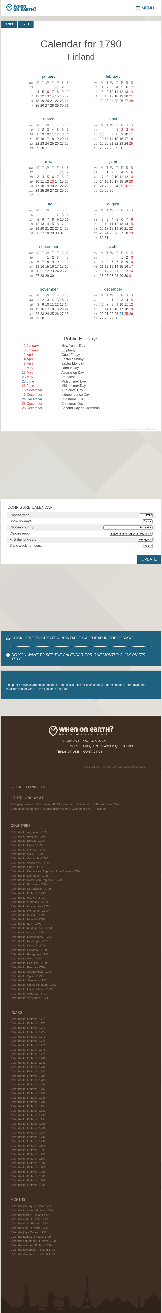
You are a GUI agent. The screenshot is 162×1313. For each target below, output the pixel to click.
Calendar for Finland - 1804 (28, 1163)
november (49, 289)
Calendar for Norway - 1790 (28, 945)
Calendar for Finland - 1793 (28, 1115)
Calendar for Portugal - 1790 (29, 962)
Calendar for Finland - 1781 (28, 1062)
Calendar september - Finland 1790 (33, 1240)
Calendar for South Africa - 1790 (31, 971)
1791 (26, 24)
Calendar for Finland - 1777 (28, 1045)
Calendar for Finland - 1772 (28, 1023)
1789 (9, 24)
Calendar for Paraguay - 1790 (29, 954)
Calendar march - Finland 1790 (30, 1214)
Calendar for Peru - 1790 (26, 958)
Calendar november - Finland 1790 (33, 1249)
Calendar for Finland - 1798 (28, 1137)
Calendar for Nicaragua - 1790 (30, 941)
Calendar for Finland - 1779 (28, 1054)
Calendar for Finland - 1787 (28, 1088)
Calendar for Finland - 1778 (28, 1049)
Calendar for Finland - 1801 (28, 1150)
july (49, 204)
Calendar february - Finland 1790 (32, 1210)
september (48, 246)
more (74, 746)
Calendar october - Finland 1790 (31, 1245)
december (113, 289)
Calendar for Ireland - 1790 (28, 919)
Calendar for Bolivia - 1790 (28, 840)
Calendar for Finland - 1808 (28, 1180)
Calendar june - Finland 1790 (29, 1227)
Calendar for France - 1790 (28, 897)
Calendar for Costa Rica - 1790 (30, 862)
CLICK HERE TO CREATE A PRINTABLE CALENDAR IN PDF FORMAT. (72, 638)
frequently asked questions (108, 746)
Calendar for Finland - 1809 (28, 1184)
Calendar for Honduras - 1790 (30, 910)
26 (126, 186)
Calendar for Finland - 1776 (28, 1040)
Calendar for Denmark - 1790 (29, 875)
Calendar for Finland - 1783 (28, 1071)
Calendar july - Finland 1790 (28, 1232)
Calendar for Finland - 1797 (28, 1132)
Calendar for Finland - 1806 (28, 1171)
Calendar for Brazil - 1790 (27, 845)
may (49, 161)
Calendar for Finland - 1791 (28, 1106)
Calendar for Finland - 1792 (28, 1110)
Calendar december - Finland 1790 (33, 1254)
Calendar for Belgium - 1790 (28, 836)
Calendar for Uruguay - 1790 (29, 993)
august (113, 204)
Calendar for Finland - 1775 (28, 1036)
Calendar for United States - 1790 (32, 989)
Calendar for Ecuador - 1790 (29, 884)
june (113, 161)
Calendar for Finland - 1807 (28, 1176)
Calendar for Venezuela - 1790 (30, 998)
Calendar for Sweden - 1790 (28, 980)
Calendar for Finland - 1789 (28, 1097)
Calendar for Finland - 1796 (28, 1128)
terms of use (67, 751)
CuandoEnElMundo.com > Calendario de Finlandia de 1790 (81, 804)
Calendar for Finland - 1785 (28, 1080)
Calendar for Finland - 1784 (28, 1075)
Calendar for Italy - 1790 (26, 923)
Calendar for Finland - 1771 (28, 1019)
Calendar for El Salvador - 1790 (31, 888)
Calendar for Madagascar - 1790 (31, 928)
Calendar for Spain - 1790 (27, 976)
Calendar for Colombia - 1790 (29, 858)
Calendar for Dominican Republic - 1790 (36, 880)
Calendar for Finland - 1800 (28, 1145)
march (48, 119)
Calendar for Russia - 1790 (28, 967)
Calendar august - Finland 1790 (31, 1236)
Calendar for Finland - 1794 (28, 1119)
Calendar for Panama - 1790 (29, 949)
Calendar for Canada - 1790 (28, 849)
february (113, 76)
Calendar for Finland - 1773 (28, 1027)
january (48, 76)
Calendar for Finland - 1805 (28, 1167)
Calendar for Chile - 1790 (27, 854)
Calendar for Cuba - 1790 (27, 867)
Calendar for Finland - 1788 (28, 1093)
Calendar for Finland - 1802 (28, 1154)
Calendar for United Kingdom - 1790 (34, 984)
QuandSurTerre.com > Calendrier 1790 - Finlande (74, 808)
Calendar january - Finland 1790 (31, 1206)
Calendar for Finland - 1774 (28, 1032)
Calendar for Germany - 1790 (29, 901)
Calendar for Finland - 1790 (28, 893)
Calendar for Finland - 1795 (28, 1123)
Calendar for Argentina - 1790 (29, 832)
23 (67, 186)
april (113, 119)
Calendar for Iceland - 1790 (28, 915)
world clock (94, 740)
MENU (145, 8)
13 (52, 181)
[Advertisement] (81, 465)
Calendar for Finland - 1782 (28, 1067)
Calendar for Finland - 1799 (28, 1141)
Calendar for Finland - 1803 (28, 1158)
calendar (70, 740)
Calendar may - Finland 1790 (29, 1223)
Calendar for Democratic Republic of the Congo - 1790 (45, 871)
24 (121, 314)
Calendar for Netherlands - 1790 (31, 936)
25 (121, 186)
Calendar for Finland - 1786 (28, 1084)
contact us (93, 751)
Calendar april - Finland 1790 (29, 1219)
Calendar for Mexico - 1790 (28, 932)
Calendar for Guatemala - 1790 (30, 906)
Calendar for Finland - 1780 (28, 1058)
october (113, 246)
